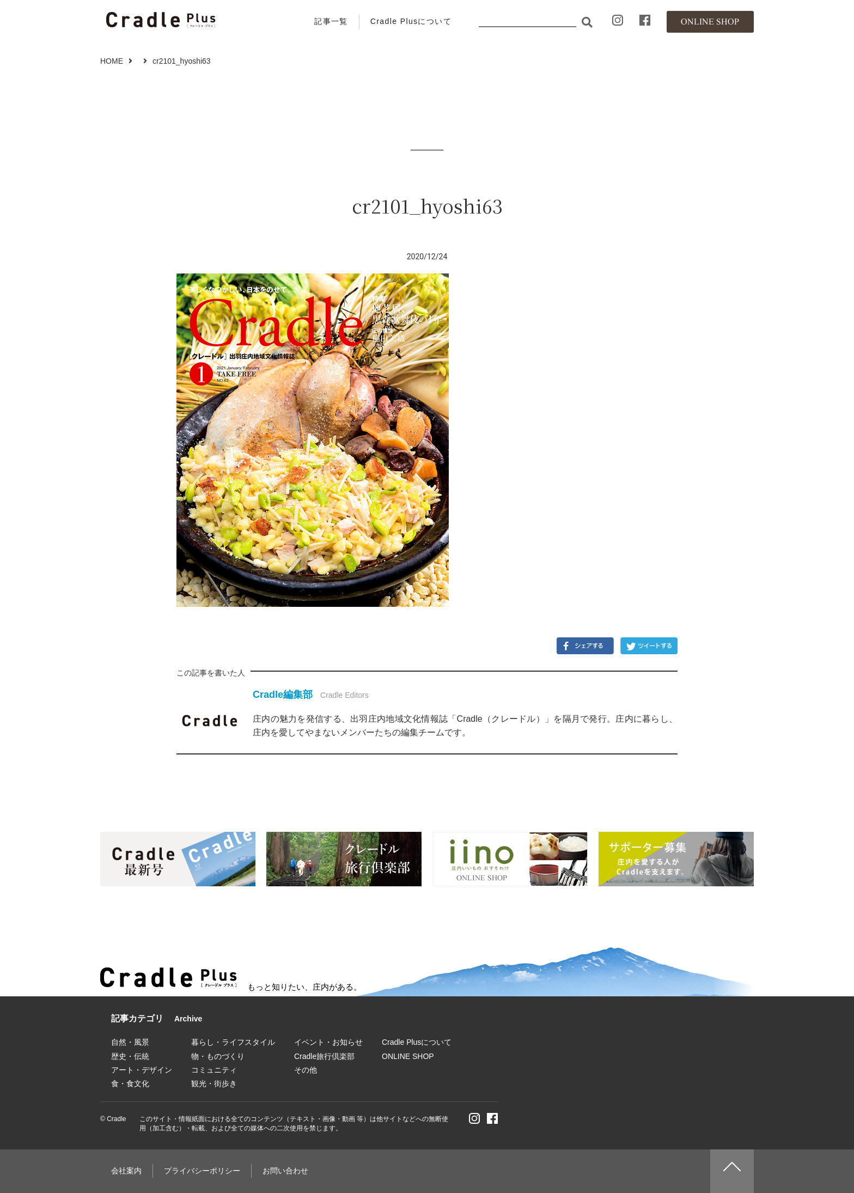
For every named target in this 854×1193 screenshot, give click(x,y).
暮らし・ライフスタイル (233, 1042)
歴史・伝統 (130, 1056)
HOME (111, 61)
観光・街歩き (214, 1083)
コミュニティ (214, 1070)
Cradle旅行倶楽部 (324, 1056)
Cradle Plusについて (411, 21)
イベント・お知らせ (328, 1042)
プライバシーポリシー (202, 1170)
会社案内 (126, 1170)
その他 (305, 1070)
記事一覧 (331, 21)
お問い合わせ (285, 1170)
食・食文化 (130, 1083)
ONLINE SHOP (408, 1056)
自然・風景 (130, 1042)
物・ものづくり (218, 1056)
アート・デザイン (141, 1070)
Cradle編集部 (283, 694)
